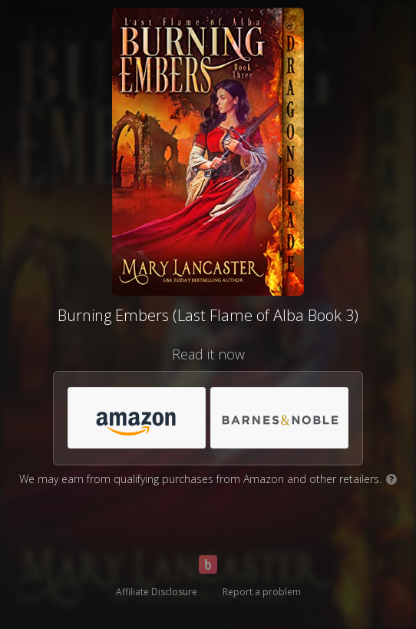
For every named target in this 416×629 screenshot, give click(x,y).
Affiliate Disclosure (156, 591)
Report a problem (262, 591)
